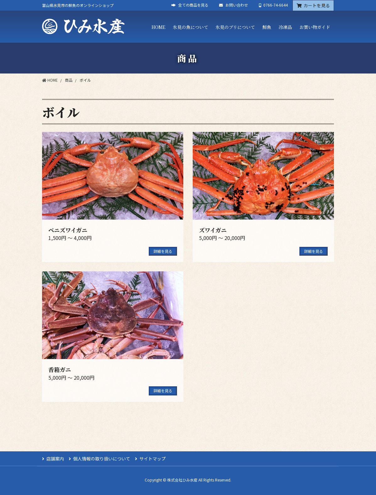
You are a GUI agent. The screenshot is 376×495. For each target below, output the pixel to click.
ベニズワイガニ (67, 230)
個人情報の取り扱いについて (101, 458)
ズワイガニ (213, 230)
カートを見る (313, 5)
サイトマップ (152, 458)
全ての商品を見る (189, 5)
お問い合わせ (233, 5)
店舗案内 (55, 458)
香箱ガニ (59, 369)
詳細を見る (162, 251)
